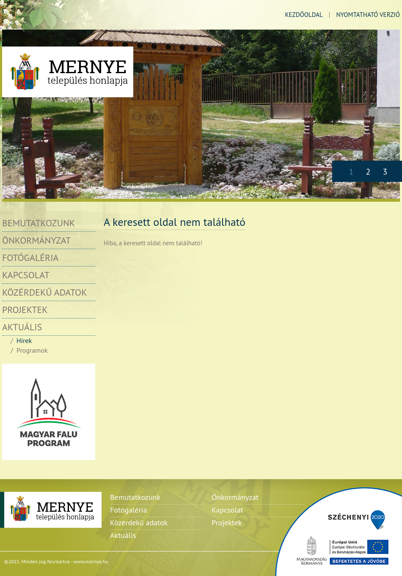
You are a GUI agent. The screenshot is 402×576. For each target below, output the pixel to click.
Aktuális (22, 327)
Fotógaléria (30, 257)
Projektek (25, 309)
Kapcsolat (26, 275)
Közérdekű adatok (44, 292)
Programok (32, 350)
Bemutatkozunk (38, 223)
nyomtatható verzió (368, 15)
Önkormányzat (36, 240)
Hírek (24, 340)
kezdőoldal (303, 15)
